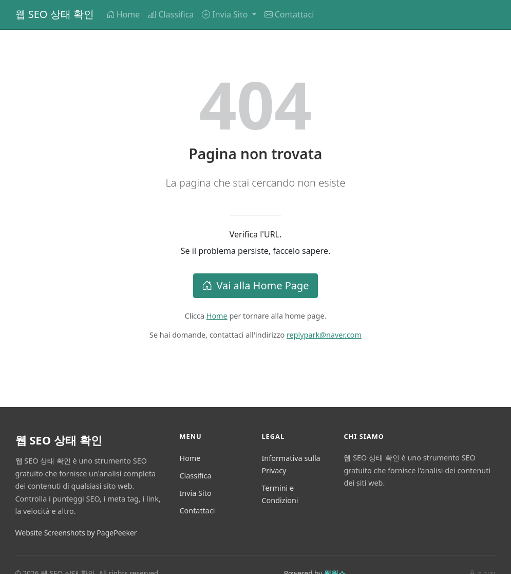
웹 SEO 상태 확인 (54, 14)
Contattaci (289, 14)
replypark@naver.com (324, 335)
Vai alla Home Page (255, 285)
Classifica (171, 14)
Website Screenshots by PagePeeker (76, 533)
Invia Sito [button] (226, 14)
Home (123, 14)
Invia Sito (195, 493)
